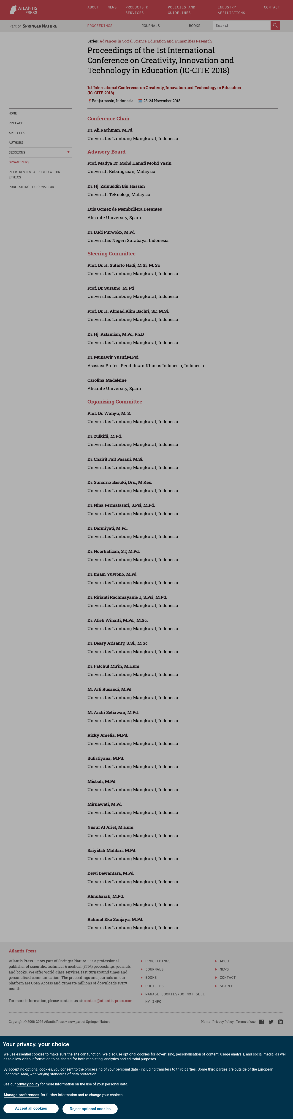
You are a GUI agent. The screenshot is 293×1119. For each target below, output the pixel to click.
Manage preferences (21, 1096)
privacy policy (28, 1085)
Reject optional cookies (90, 1109)
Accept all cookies (31, 1109)
